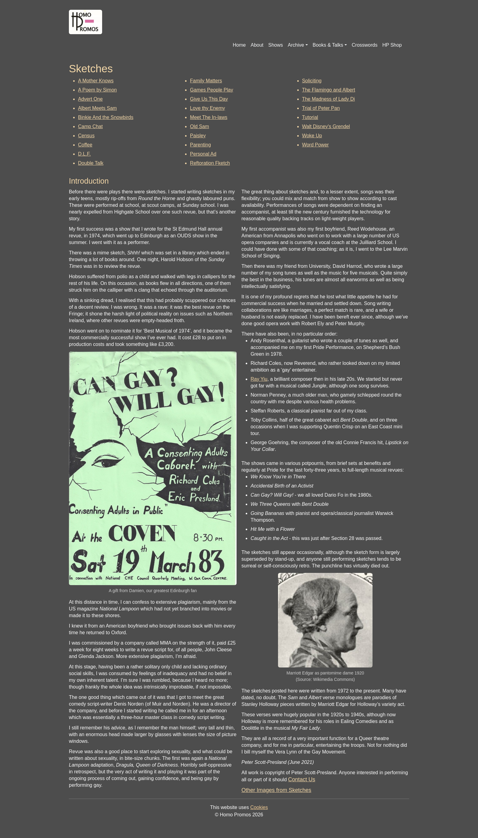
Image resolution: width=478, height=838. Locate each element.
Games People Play (211, 89)
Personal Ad (203, 153)
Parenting (200, 144)
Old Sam (199, 126)
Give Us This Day (209, 99)
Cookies (259, 807)
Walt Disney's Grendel (326, 126)
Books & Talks (328, 45)
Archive (296, 45)
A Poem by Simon (97, 89)
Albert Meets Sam (97, 108)
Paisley (198, 135)
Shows (275, 45)
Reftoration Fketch (210, 163)
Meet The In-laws (208, 117)
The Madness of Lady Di (328, 99)
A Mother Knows (96, 80)
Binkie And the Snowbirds (105, 117)
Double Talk (90, 163)
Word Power (315, 144)
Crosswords (364, 45)
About (257, 45)
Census (86, 135)
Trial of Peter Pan (321, 108)
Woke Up (312, 135)
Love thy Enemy (207, 108)
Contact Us (301, 779)
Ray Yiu (259, 379)
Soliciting (312, 80)
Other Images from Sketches (276, 790)
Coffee (85, 144)
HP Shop (392, 45)
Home (239, 45)
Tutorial (310, 117)
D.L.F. (84, 153)
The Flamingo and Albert (328, 89)
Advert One (90, 99)
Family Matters (206, 80)
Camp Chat (90, 126)
